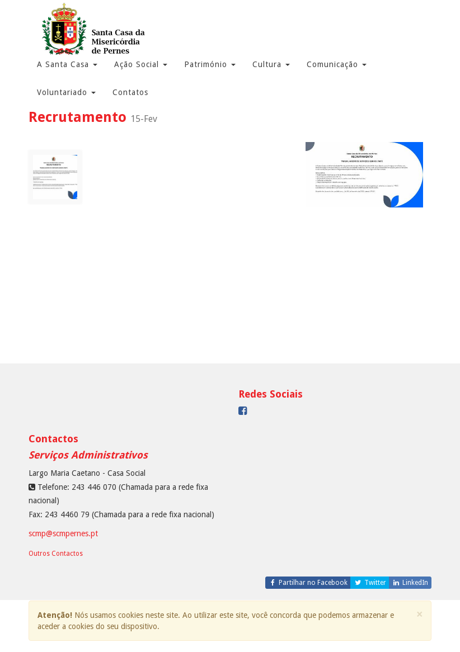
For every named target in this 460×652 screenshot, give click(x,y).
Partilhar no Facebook (308, 583)
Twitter (370, 583)
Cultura (271, 64)
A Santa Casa (67, 64)
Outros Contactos (56, 553)
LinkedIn (410, 583)
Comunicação (337, 64)
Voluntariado (66, 92)
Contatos (130, 92)
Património (210, 64)
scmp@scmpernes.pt (63, 533)
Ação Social (140, 64)
